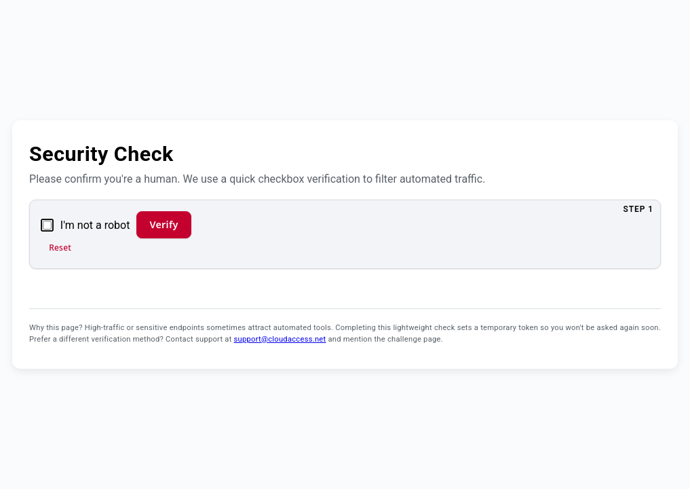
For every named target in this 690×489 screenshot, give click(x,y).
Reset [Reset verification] (60, 247)
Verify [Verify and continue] (163, 224)
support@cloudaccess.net (280, 339)
